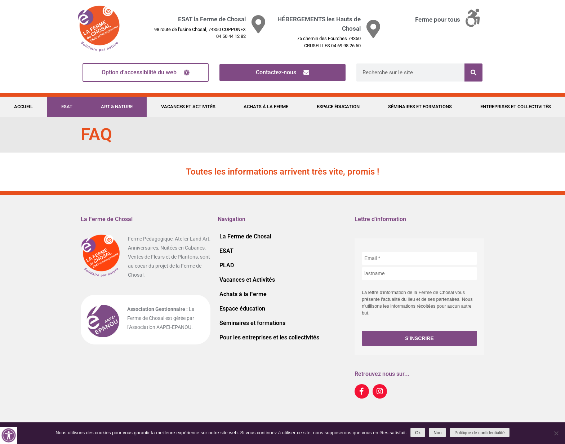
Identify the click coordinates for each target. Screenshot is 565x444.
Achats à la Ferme (266, 106)
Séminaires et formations (420, 106)
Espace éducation (338, 106)
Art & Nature (117, 106)
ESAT (66, 106)
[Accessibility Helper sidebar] (8, 435)
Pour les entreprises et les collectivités (269, 337)
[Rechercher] (473, 72)
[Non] (556, 433)
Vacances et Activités (188, 106)
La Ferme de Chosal (245, 236)
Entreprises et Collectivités (515, 106)
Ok (418, 432)
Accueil (23, 106)
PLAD (226, 265)
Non (437, 432)
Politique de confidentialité (479, 432)
